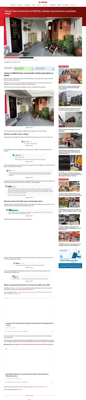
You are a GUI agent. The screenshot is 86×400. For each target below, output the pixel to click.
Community (6, 60)
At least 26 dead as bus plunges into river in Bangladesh (69, 132)
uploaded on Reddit (14, 85)
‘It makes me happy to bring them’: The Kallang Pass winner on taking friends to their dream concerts (70, 231)
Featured (11, 60)
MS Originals (65, 5)
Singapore (19, 5)
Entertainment (53, 5)
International (27, 5)
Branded (59, 5)
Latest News (12, 5)
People (33, 5)
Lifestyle (45, 5)
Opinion (38, 5)
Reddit (31, 130)
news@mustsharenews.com (40, 389)
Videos (72, 5)
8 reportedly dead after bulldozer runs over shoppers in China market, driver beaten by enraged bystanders (69, 154)
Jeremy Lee (8, 64)
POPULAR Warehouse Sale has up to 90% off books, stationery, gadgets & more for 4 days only (70, 213)
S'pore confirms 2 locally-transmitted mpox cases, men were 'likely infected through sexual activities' (69, 90)
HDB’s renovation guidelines (17, 290)
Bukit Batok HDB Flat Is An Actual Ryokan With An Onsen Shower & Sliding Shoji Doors (31, 347)
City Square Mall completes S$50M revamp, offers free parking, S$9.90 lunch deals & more (70, 197)
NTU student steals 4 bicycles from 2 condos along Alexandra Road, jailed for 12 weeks (70, 111)
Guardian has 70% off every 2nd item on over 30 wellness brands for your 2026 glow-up (70, 247)
